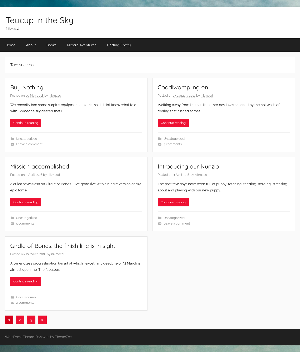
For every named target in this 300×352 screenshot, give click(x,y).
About (31, 45)
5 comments (25, 223)
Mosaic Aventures (81, 45)
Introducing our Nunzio (188, 166)
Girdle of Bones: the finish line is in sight (62, 245)
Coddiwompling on (183, 87)
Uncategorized (26, 139)
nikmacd (55, 95)
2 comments (25, 303)
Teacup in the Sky (40, 20)
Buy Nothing (26, 87)
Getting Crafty (119, 45)
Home (10, 45)
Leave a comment (29, 144)
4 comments (173, 144)
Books (51, 45)
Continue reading (25, 123)
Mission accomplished (39, 166)
